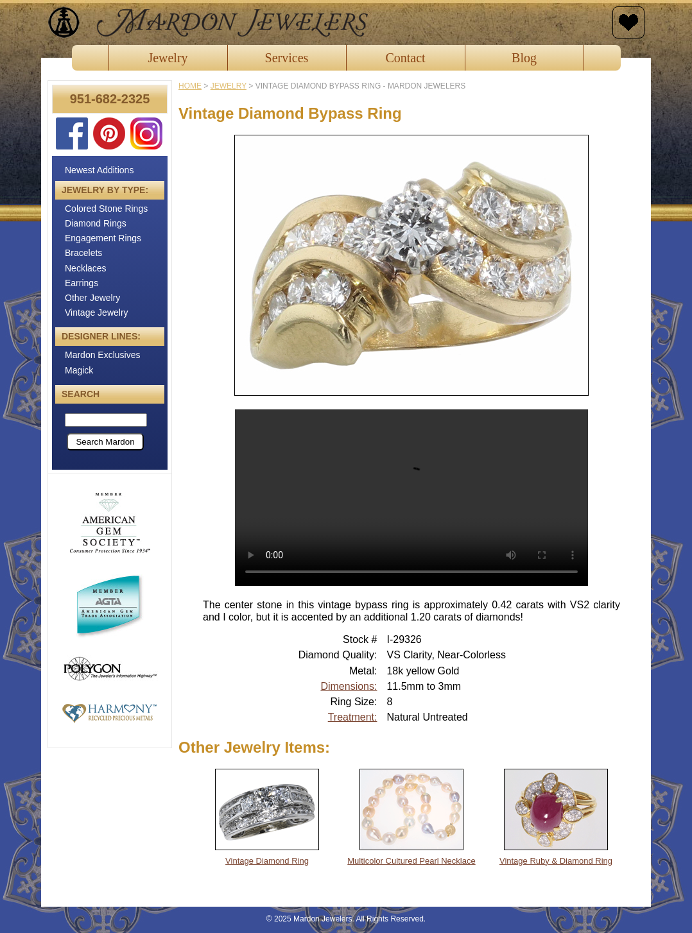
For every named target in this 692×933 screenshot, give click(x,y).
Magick (79, 370)
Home (190, 85)
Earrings (81, 283)
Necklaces (86, 268)
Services (287, 58)
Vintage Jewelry (96, 312)
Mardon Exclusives (103, 355)
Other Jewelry (92, 298)
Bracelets (83, 253)
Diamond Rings (95, 223)
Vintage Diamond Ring (267, 861)
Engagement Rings (103, 238)
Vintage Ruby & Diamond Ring (555, 861)
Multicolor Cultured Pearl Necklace (411, 861)
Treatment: (352, 717)
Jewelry (167, 58)
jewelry (229, 85)
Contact (405, 58)
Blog (524, 58)
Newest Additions (99, 170)
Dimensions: (348, 686)
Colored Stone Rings (106, 208)
